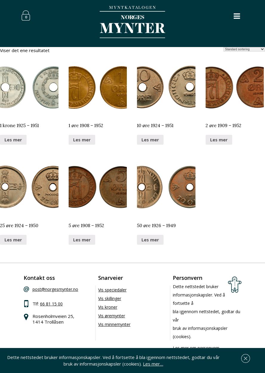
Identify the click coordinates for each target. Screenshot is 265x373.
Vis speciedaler (112, 290)
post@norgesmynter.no (55, 289)
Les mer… (153, 364)
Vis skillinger (109, 298)
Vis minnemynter (114, 324)
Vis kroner (107, 307)
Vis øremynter (111, 316)
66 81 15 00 (51, 304)
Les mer (13, 140)
